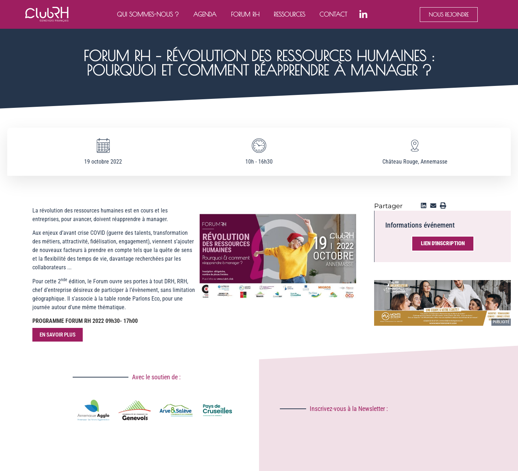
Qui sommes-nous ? (148, 14)
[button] (423, 206)
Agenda (205, 14)
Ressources (289, 14)
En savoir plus (58, 334)
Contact (333, 14)
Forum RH (245, 14)
